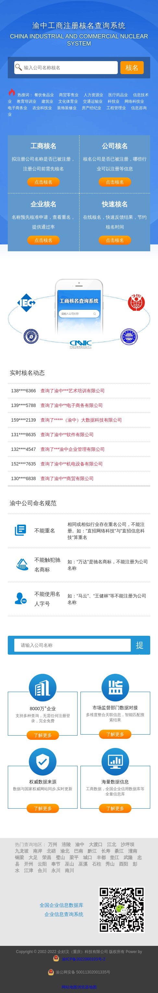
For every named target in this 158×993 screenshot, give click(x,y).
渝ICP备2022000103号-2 (83, 959)
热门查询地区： (31, 844)
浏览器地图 (87, 987)
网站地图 (69, 987)
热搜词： (20, 94)
